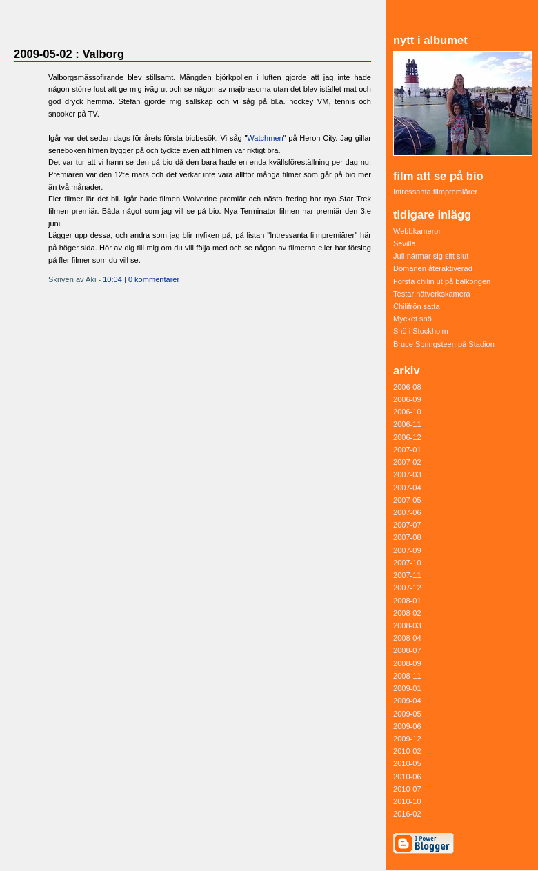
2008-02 (407, 613)
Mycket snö (412, 318)
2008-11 (407, 676)
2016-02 (407, 814)
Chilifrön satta (416, 306)
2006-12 (407, 437)
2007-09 (407, 550)
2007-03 (407, 474)
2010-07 (407, 789)
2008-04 (407, 638)
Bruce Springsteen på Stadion (444, 344)
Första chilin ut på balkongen (441, 281)
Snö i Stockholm (420, 331)
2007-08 (407, 537)
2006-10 (407, 412)
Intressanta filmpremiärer (435, 192)
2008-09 (407, 663)
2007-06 (407, 512)
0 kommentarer (153, 279)
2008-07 (407, 650)
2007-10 (407, 563)
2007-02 (407, 462)
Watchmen (265, 138)
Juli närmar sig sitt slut (430, 256)
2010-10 (407, 801)
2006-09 (407, 399)
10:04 (112, 279)
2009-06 (407, 726)
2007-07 (407, 525)
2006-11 (407, 424)
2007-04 (407, 487)
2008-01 (407, 601)
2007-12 (407, 587)
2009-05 (407, 714)
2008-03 (407, 625)
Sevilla (404, 243)
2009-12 (407, 738)
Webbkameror (417, 231)
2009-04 (407, 701)
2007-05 (407, 500)
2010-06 (407, 776)
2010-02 (407, 751)
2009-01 (407, 688)
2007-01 (407, 449)
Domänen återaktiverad (432, 268)
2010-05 (407, 763)
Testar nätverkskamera (431, 294)
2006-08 (407, 387)
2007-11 (407, 575)
